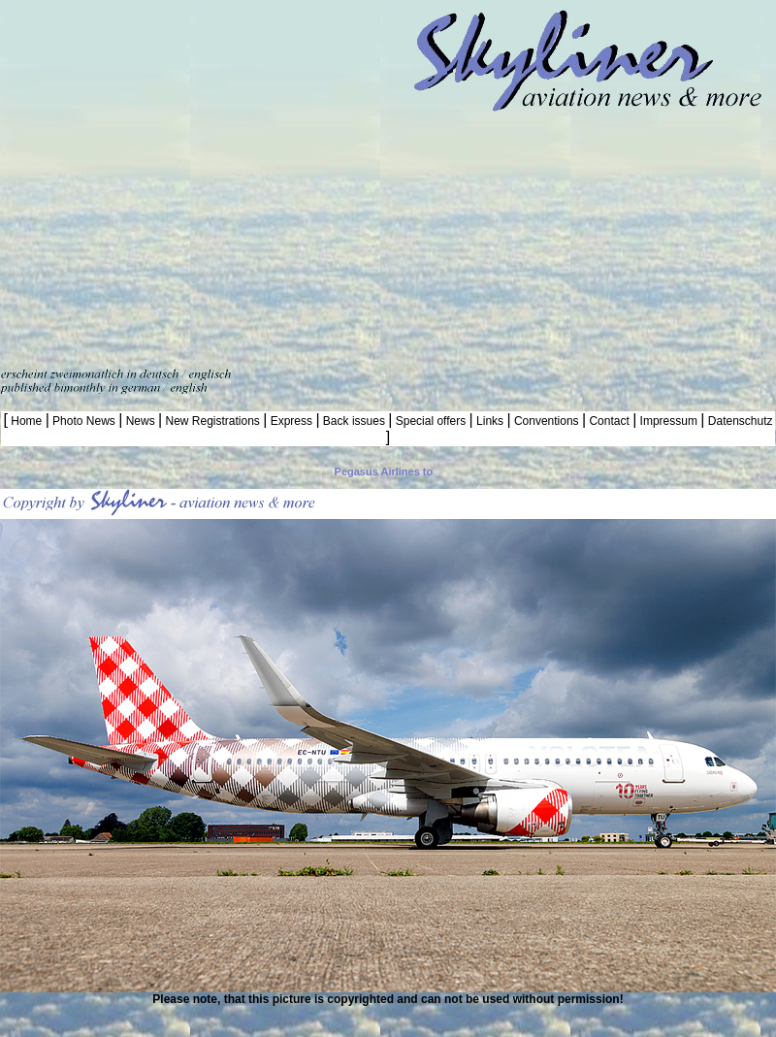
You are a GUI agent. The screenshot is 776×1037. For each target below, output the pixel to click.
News (140, 421)
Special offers (430, 421)
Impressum (668, 421)
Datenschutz (738, 421)
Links (490, 421)
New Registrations (212, 421)
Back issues (354, 421)
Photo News (83, 421)
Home (27, 421)
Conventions (546, 421)
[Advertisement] (182, 182)
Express (291, 421)
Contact (609, 421)
